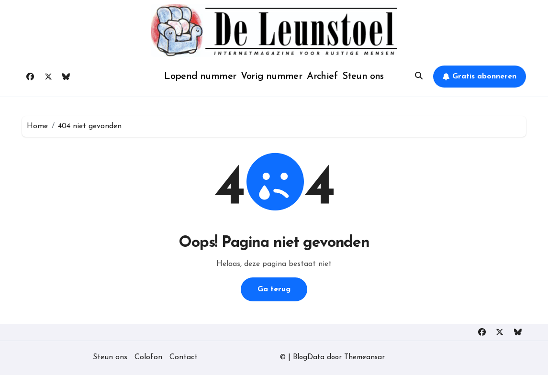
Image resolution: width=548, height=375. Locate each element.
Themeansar (364, 357)
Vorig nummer (271, 76)
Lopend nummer (200, 76)
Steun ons (363, 76)
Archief (322, 76)
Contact (183, 357)
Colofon (148, 357)
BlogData (308, 357)
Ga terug (274, 289)
